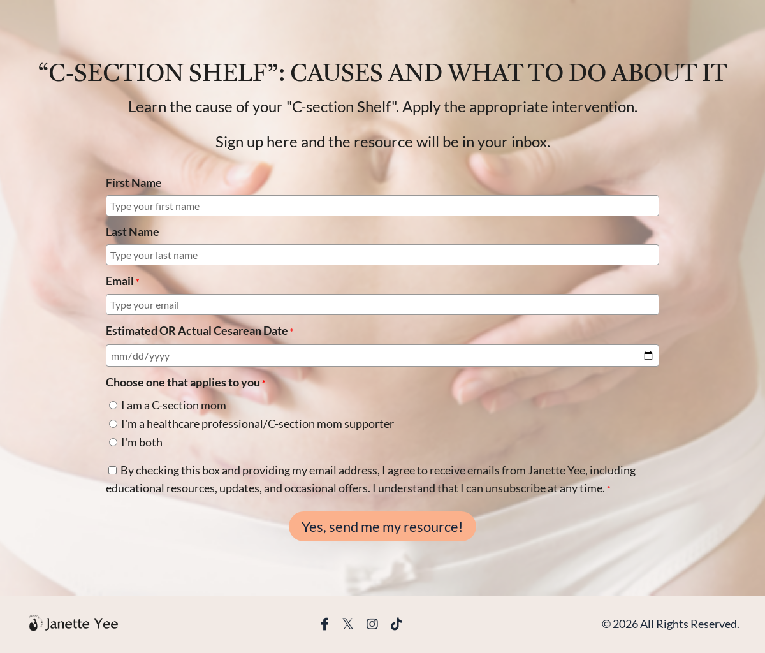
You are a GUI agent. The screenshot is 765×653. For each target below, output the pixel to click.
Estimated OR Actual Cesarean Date (200, 331)
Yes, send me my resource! (382, 527)
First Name (134, 182)
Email (123, 281)
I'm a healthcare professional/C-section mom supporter (257, 423)
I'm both (142, 442)
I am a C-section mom (173, 405)
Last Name (132, 231)
